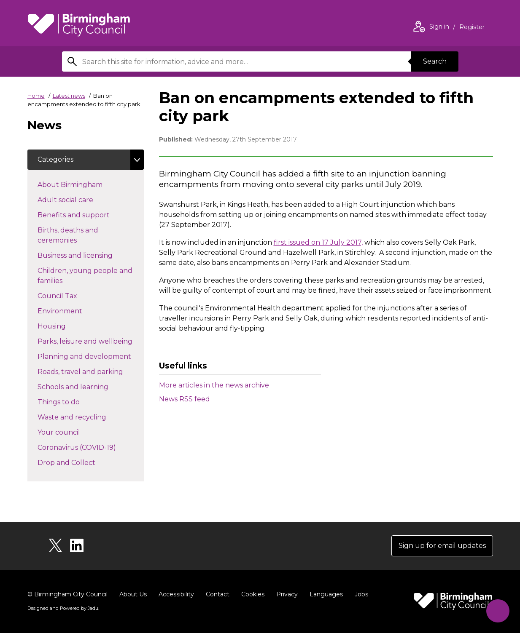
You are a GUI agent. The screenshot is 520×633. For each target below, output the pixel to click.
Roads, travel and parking (91, 371)
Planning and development (91, 356)
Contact (217, 594)
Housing (67, 325)
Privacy (287, 594)
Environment (75, 310)
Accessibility (176, 594)
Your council (74, 431)
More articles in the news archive (214, 385)
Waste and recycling (87, 416)
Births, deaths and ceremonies (72, 235)
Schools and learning (88, 386)
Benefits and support (89, 214)
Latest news (69, 95)
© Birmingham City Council (67, 594)
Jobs (361, 594)
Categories (55, 159)
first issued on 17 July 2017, (318, 242)
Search (435, 61)
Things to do (74, 401)
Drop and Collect (81, 462)
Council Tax (72, 295)
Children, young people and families (85, 276)
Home (36, 95)
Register (472, 27)
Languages (326, 594)
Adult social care (80, 199)
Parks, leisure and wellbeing (91, 340)
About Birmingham (85, 184)
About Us (133, 594)
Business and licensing (90, 254)
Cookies (252, 594)
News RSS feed (184, 399)
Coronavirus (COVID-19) (91, 446)
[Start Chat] (497, 610)
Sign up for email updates (442, 546)
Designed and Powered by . (63, 608)
